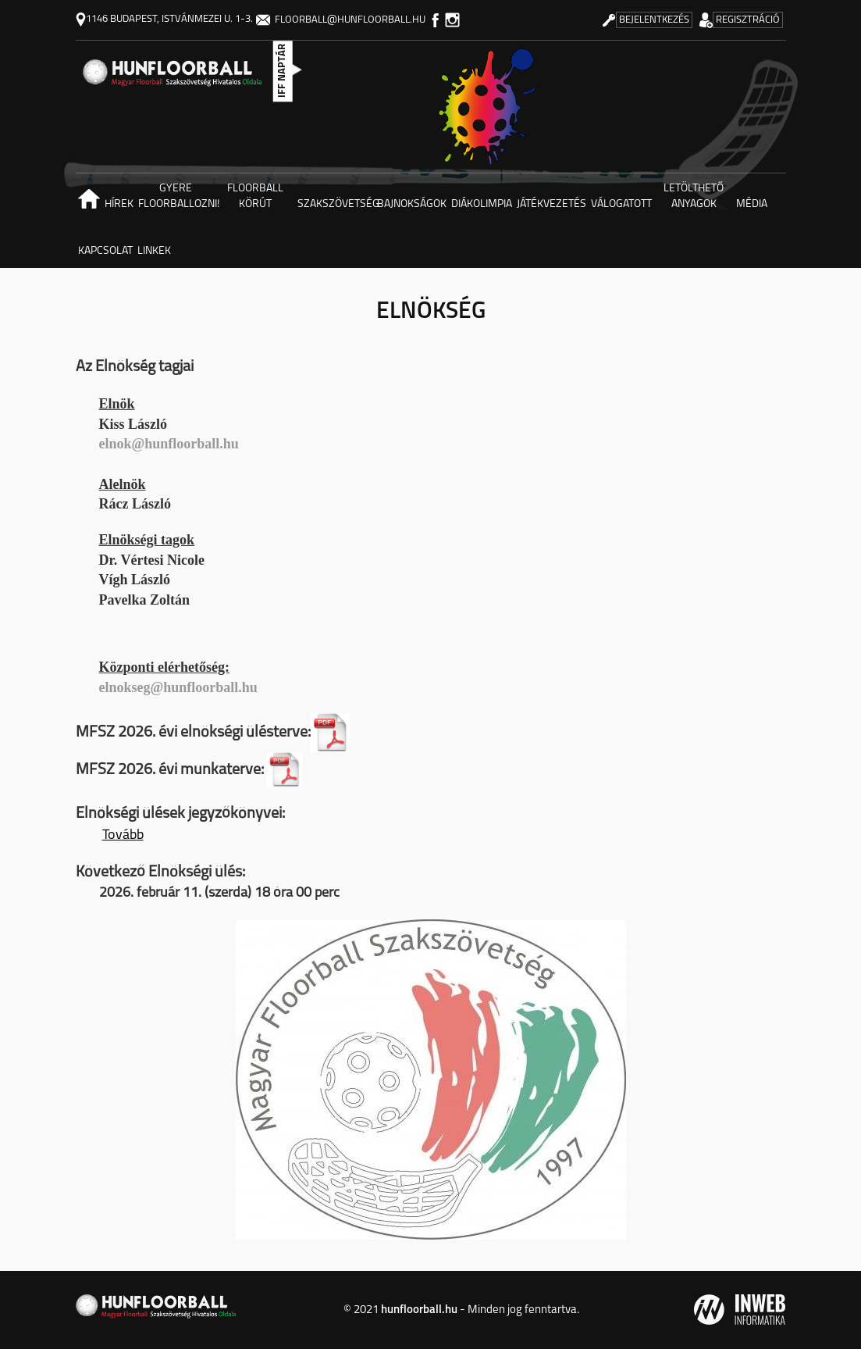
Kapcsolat (105, 251)
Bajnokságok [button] (412, 204)
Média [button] (751, 204)
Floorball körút (255, 196)
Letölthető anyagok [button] (694, 196)
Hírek (119, 204)
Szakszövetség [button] (336, 204)
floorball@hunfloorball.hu (340, 20)
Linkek (154, 251)
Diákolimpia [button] (481, 204)
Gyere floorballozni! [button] (176, 196)
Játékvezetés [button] (551, 204)
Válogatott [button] (621, 204)
